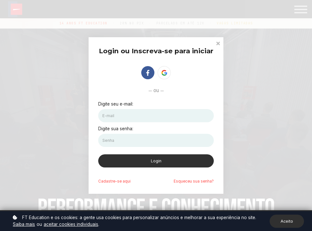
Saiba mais (24, 224)
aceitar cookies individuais (71, 224)
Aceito (287, 221)
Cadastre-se (114, 181)
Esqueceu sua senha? (194, 181)
